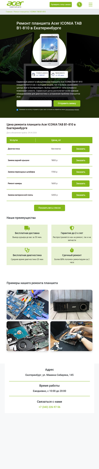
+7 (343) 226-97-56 (49, 407)
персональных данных (72, 109)
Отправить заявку (67, 103)
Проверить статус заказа (61, 4)
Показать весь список (49, 207)
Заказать (80, 148)
